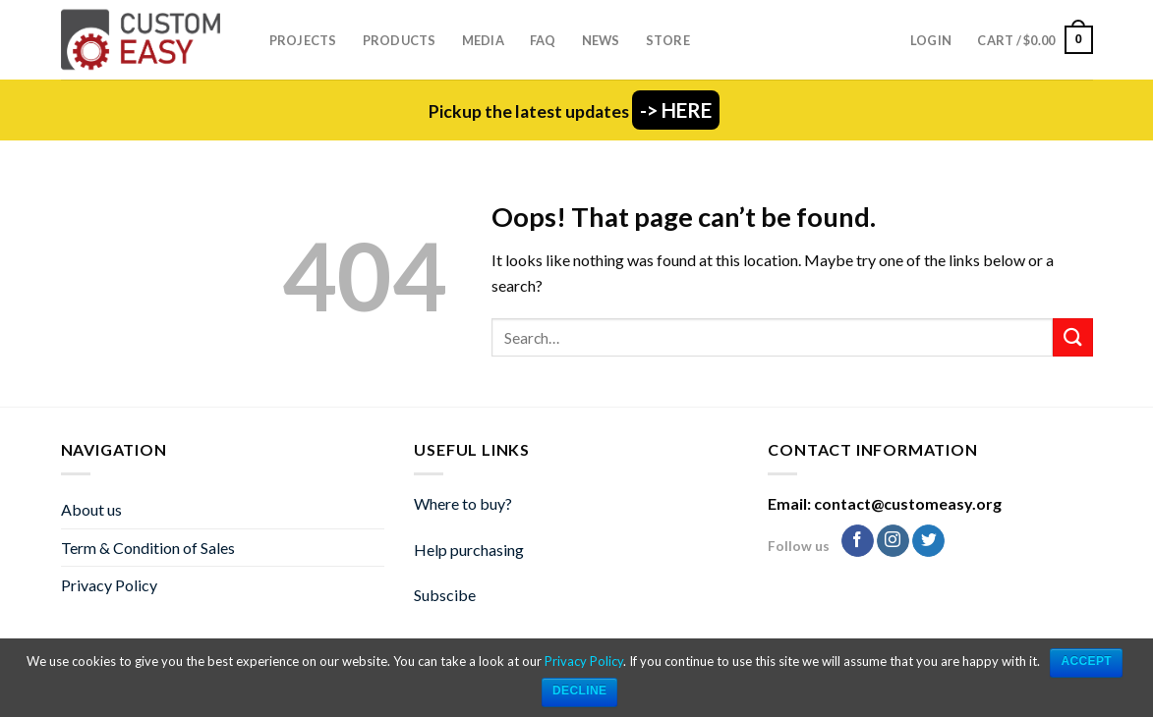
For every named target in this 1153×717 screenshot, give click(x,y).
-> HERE (676, 110)
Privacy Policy (109, 585)
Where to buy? (463, 503)
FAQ (543, 40)
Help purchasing (469, 549)
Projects (303, 40)
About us (91, 509)
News (601, 40)
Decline (579, 690)
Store (668, 40)
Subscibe (445, 594)
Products (399, 40)
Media (483, 40)
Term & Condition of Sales (148, 547)
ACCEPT (1086, 661)
